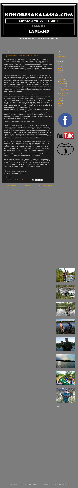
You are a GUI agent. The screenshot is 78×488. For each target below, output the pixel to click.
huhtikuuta (62, 86)
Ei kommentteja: (26, 180)
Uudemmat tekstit (10, 185)
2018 (59, 68)
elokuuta (62, 79)
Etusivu (28, 185)
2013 (59, 100)
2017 (59, 70)
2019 (59, 66)
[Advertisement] (62, 184)
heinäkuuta (63, 81)
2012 (59, 103)
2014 (59, 98)
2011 (59, 105)
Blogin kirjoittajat (60, 56)
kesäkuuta (62, 83)
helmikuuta (63, 95)
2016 (59, 72)
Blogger (67, 484)
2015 (59, 75)
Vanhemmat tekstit (46, 185)
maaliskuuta (63, 93)
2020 (59, 63)
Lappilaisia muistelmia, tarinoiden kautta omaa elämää (21, 56)
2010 (59, 107)
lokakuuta (62, 77)
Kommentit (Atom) (11, 189)
